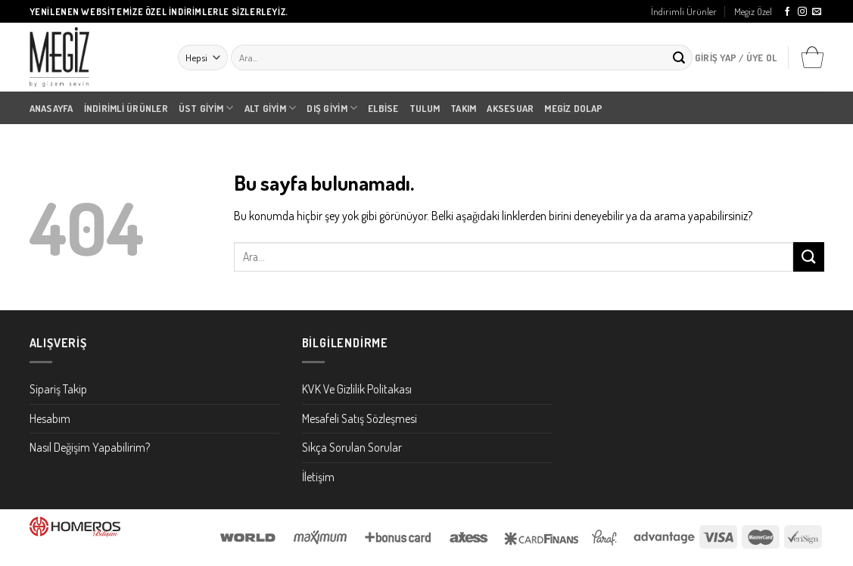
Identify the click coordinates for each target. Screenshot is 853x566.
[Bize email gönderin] (816, 12)
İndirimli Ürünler (684, 11)
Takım (463, 108)
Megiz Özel (753, 11)
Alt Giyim (270, 108)
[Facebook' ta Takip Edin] (787, 12)
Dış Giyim (332, 108)
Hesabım (50, 418)
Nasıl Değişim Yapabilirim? (90, 447)
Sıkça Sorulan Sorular (352, 447)
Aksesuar (510, 108)
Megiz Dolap (573, 108)
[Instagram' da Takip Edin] (802, 12)
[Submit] (679, 57)
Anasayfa (51, 108)
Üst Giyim (206, 108)
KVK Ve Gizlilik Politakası (357, 389)
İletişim (318, 476)
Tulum (424, 108)
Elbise (383, 108)
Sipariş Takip (58, 389)
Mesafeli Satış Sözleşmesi (359, 418)
